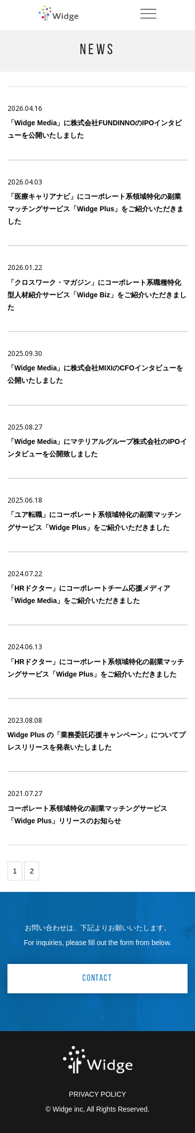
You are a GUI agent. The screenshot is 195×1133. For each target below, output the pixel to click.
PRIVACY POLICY (97, 1094)
